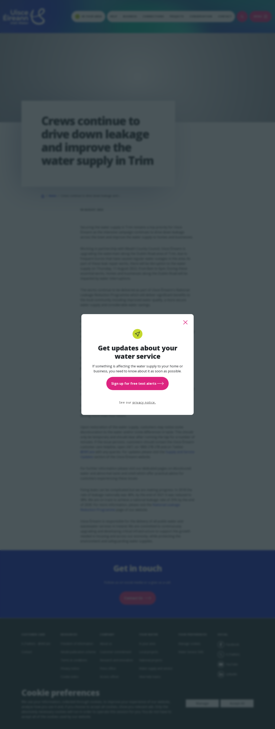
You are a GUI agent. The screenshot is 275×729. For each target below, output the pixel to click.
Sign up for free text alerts (137, 383)
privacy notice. (144, 402)
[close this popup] (185, 322)
